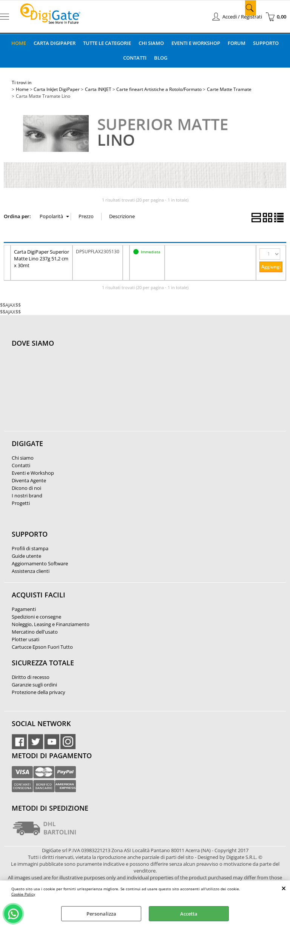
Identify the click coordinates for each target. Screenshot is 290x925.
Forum (236, 43)
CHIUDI (283, 888)
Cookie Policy (23, 894)
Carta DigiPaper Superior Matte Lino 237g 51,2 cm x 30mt (41, 258)
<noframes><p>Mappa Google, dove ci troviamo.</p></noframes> (68, 393)
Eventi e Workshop (195, 43)
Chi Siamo (151, 43)
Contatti (135, 57)
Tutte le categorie (107, 43)
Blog (160, 57)
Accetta (188, 913)
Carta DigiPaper (55, 43)
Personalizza (101, 913)
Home (18, 43)
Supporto (266, 43)
